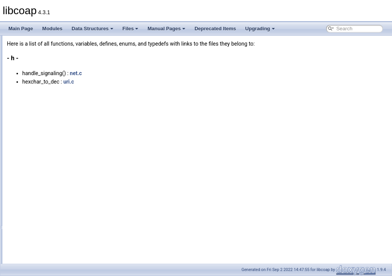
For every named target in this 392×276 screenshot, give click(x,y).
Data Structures (92, 28)
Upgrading (260, 28)
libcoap (14, 41)
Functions (35, 261)
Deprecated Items (215, 28)
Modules (52, 28)
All (27, 92)
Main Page (20, 28)
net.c (171, 73)
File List (27, 75)
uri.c (164, 82)
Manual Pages (166, 28)
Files (130, 28)
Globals (27, 84)
